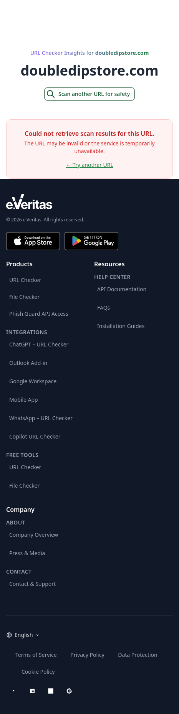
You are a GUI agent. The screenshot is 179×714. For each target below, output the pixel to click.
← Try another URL (89, 164)
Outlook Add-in (28, 362)
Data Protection (137, 654)
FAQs (103, 307)
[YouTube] (14, 691)
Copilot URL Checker (35, 436)
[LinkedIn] (32, 691)
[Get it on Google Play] (91, 241)
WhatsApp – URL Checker (41, 418)
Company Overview (33, 534)
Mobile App (23, 399)
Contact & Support (32, 583)
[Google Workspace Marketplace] (69, 691)
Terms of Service (36, 654)
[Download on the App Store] (33, 241)
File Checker (24, 296)
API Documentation (121, 289)
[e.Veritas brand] (89, 201)
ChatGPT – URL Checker (38, 344)
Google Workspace (32, 381)
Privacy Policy (87, 654)
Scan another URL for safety (88, 94)
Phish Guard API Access (38, 313)
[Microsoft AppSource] (50, 691)
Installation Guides (120, 326)
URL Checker (25, 280)
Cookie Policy (38, 671)
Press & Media (27, 553)
